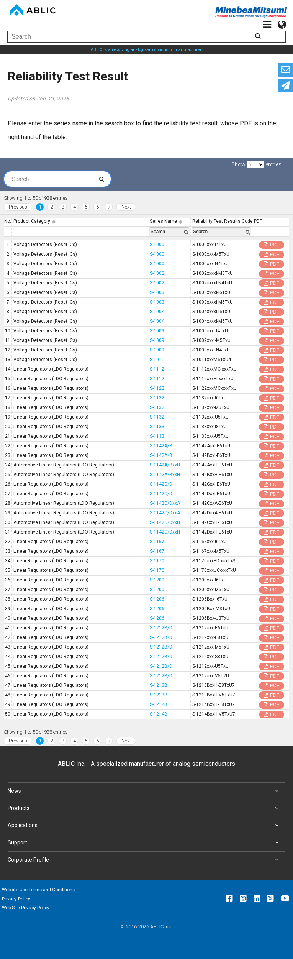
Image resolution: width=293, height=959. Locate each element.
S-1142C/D (161, 484)
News (145, 791)
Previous (18, 207)
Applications (145, 826)
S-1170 (157, 560)
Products (145, 808)
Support (145, 843)
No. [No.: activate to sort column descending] (7, 221)
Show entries (256, 164)
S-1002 (157, 273)
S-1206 (157, 599)
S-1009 (157, 330)
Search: (54, 179)
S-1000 (157, 244)
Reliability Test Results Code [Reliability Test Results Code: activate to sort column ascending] (222, 221)
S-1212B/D (161, 628)
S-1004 (157, 311)
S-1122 (157, 388)
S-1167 (157, 541)
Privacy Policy (16, 899)
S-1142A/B (161, 445)
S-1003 (157, 292)
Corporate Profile (145, 860)
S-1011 (157, 359)
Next (126, 207)
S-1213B (158, 685)
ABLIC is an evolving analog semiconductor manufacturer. (146, 49)
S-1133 (157, 426)
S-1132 (157, 398)
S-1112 (157, 369)
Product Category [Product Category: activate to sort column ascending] (31, 221)
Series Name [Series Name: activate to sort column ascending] (163, 221)
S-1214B (158, 704)
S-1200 (157, 580)
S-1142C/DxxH (165, 522)
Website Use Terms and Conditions (38, 889)
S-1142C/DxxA (165, 503)
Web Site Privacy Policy (25, 907)
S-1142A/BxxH (165, 465)
